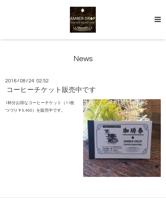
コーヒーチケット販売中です (51, 90)
